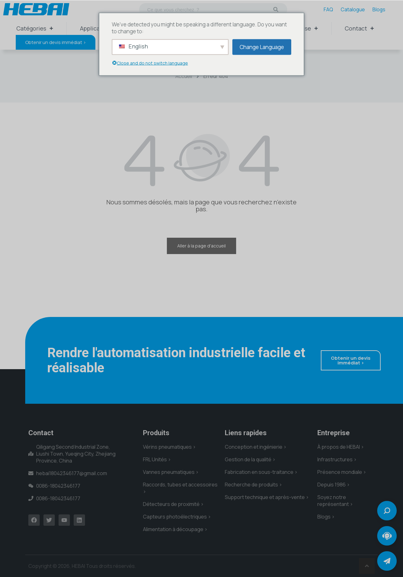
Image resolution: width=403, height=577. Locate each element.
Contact (359, 28)
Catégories (34, 28)
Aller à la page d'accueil (201, 246)
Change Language (262, 46)
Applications (97, 28)
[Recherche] (275, 9)
